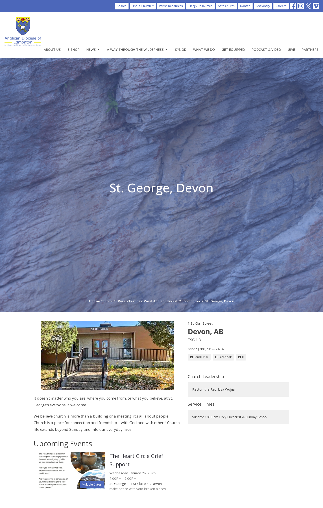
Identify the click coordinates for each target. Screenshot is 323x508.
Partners (310, 49)
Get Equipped (233, 49)
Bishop (74, 49)
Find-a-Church (143, 6)
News (93, 49)
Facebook (223, 357)
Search (121, 6)
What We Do (204, 49)
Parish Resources (171, 6)
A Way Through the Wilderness (137, 49)
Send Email (199, 357)
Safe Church (226, 6)
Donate (245, 6)
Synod (180, 49)
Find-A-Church (100, 301)
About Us (52, 49)
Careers (281, 6)
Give (291, 49)
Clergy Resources (200, 6)
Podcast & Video (266, 49)
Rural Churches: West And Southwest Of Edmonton (159, 301)
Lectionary (263, 6)
